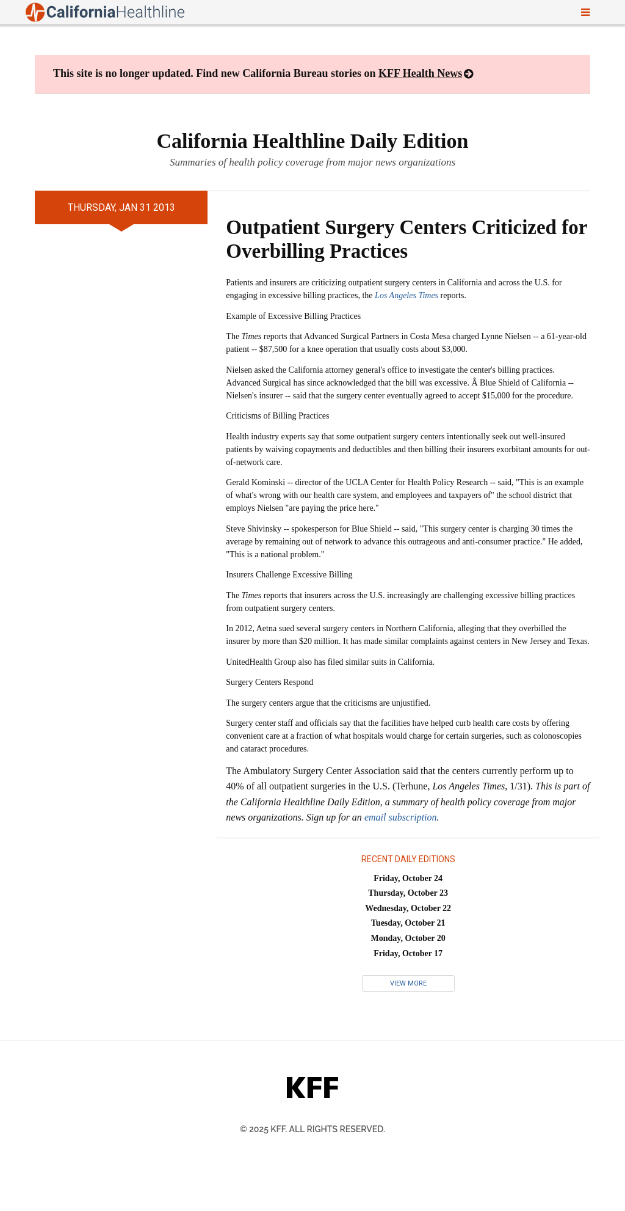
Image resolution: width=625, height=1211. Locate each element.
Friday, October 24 (408, 878)
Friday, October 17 (408, 953)
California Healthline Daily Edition (313, 141)
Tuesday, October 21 (408, 922)
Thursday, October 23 (408, 893)
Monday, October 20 (408, 938)
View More (408, 983)
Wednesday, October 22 (408, 908)
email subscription (400, 817)
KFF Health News (420, 73)
